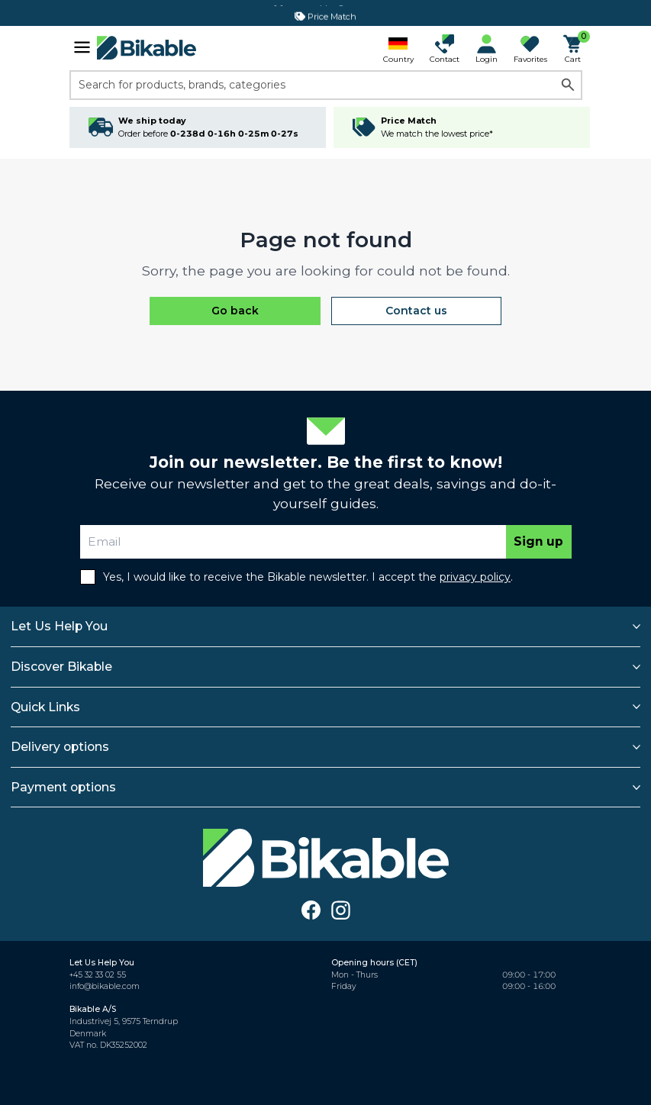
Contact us (416, 310)
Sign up (538, 541)
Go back (235, 310)
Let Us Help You (59, 626)
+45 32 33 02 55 (97, 975)
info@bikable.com (104, 986)
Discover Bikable (61, 666)
